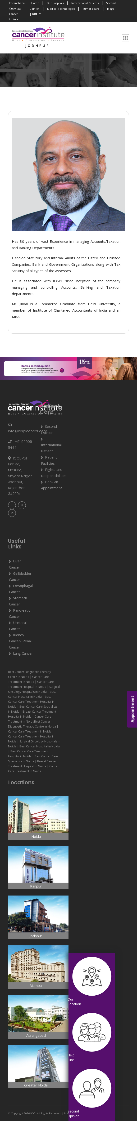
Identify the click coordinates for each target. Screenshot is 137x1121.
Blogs (110, 8)
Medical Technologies (61, 8)
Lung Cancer (23, 653)
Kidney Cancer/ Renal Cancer (20, 640)
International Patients (85, 3)
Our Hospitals (55, 3)
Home (35, 3)
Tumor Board (91, 8)
